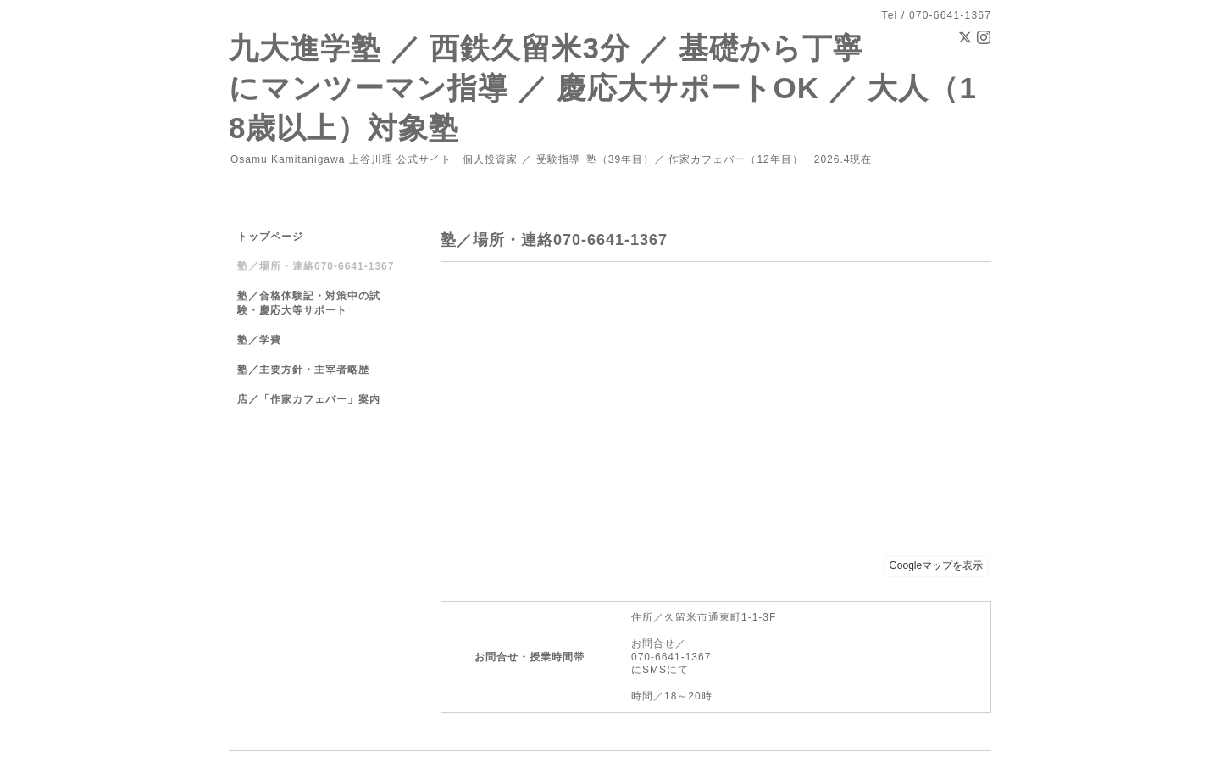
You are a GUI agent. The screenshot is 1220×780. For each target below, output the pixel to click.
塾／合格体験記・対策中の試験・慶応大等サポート (308, 303)
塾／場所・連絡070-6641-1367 (315, 266)
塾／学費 (259, 340)
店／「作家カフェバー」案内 (308, 399)
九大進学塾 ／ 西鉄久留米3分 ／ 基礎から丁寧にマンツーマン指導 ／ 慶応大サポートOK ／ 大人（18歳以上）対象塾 (603, 87)
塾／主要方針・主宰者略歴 (303, 370)
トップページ (270, 236)
